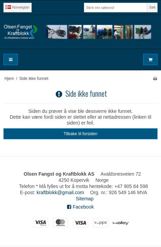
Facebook (80, 207)
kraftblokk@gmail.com (60, 192)
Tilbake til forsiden (80, 133)
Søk (152, 7)
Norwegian (17, 7)
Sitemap (85, 198)
